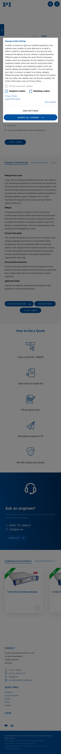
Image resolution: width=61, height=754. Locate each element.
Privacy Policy (11, 96)
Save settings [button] (30, 111)
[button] (30, 117)
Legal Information (12, 99)
